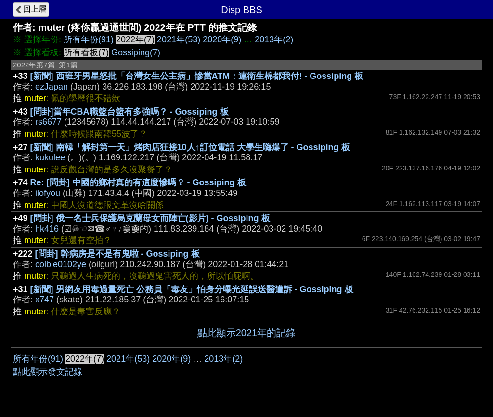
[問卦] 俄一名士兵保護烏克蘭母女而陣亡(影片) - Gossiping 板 (150, 218)
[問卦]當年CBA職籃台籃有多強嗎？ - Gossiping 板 (129, 112)
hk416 (47, 229)
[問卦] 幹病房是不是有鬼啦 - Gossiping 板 (117, 254)
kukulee (50, 157)
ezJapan (51, 86)
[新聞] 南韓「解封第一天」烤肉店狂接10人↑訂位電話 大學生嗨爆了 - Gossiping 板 (190, 147)
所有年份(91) (89, 39)
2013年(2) (274, 39)
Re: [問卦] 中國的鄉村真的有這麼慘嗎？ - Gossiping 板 (138, 182)
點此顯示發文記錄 (47, 372)
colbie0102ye (60, 264)
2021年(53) (178, 39)
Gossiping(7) (135, 52)
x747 (44, 299)
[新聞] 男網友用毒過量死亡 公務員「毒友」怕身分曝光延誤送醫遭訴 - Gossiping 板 (191, 289)
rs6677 (48, 122)
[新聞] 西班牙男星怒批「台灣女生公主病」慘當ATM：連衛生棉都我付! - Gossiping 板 (196, 76)
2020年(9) (222, 39)
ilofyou (47, 193)
